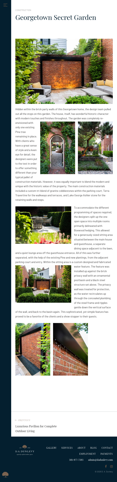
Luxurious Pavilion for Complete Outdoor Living (38, 426)
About (81, 448)
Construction (23, 10)
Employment (87, 454)
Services (67, 448)
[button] (4, 4)
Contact (107, 448)
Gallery (51, 448)
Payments (107, 454)
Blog (93, 448)
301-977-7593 (76, 460)
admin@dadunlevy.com (100, 460)
